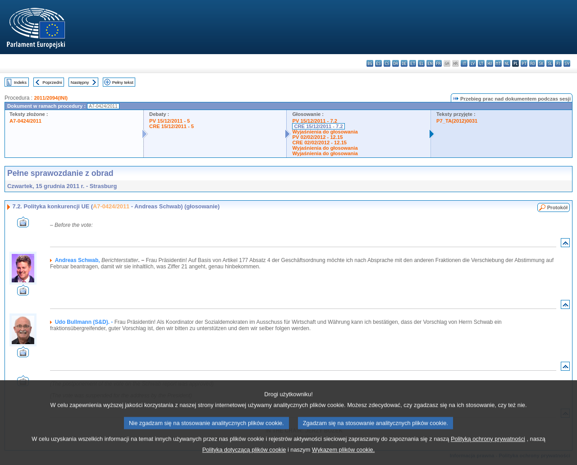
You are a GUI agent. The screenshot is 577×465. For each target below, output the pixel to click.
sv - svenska (566, 63)
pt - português (524, 63)
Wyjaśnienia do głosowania (324, 131)
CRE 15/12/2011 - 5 (171, 126)
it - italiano (464, 63)
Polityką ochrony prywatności (488, 449)
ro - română (532, 63)
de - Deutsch (404, 63)
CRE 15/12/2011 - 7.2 (318, 126)
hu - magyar (489, 63)
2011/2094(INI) (51, 98)
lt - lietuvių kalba (481, 63)
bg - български (369, 63)
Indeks (20, 82)
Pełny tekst (122, 82)
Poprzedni (52, 82)
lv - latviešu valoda (472, 63)
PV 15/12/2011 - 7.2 (314, 121)
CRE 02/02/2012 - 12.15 (319, 142)
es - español (378, 63)
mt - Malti (498, 63)
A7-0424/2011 (25, 121)
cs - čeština (387, 63)
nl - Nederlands (507, 63)
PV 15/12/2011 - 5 (169, 121)
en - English (429, 63)
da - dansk (395, 63)
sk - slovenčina (541, 63)
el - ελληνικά (421, 63)
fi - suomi (558, 63)
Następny (80, 82)
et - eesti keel (412, 63)
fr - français (438, 63)
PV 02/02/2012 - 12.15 (317, 137)
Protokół (557, 207)
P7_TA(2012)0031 (456, 121)
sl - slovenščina (549, 63)
